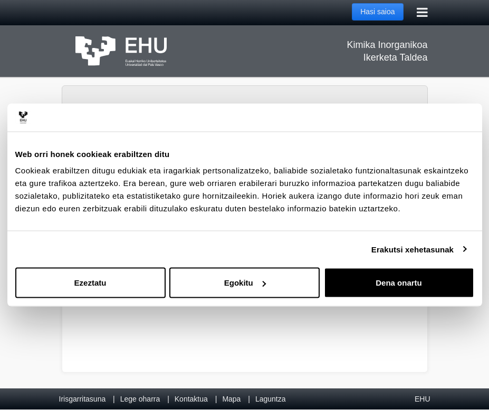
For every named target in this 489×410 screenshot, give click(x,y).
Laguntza (270, 399)
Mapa (231, 399)
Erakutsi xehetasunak (412, 249)
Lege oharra (140, 399)
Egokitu (245, 282)
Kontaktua (191, 399)
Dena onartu (399, 282)
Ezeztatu (90, 282)
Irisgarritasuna (82, 399)
